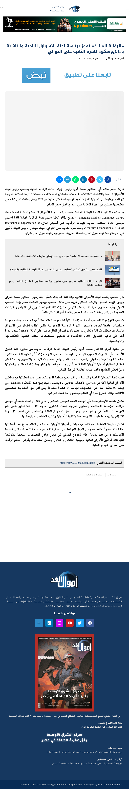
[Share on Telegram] (67, 179)
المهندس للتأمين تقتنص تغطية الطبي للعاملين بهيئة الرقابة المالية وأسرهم (56, 269)
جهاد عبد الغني (112, 58)
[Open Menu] (127, 8)
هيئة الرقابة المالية (94, 475)
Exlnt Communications (109, 784)
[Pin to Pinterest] (91, 179)
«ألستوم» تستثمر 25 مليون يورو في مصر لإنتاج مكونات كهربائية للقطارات (58, 256)
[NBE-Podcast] (64, 19)
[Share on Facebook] (107, 179)
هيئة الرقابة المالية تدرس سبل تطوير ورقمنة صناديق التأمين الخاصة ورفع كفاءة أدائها (55, 283)
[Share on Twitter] (99, 179)
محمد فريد (112, 475)
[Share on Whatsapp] (75, 179)
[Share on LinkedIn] (83, 179)
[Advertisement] (64, 530)
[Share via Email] (59, 179)
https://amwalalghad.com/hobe (77, 463)
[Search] (1, 9)
